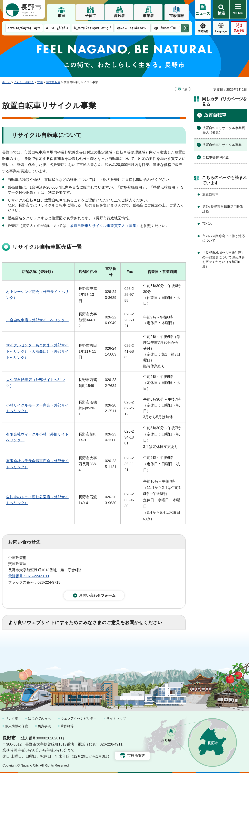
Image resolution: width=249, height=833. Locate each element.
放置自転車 (53, 82)
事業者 (148, 16)
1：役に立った (26, 645)
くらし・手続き (24, 82)
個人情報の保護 (16, 786)
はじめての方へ (39, 778)
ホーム (6, 82)
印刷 (184, 89)
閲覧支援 (203, 31)
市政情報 (176, 16)
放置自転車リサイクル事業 (222, 145)
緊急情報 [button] (239, 30)
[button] (221, 9)
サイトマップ (116, 778)
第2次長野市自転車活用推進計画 (222, 209)
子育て (90, 16)
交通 (40, 82)
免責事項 (44, 786)
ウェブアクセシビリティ (79, 778)
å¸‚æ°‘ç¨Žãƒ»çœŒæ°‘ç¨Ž (92, 28)
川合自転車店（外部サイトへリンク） (37, 320)
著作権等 (67, 786)
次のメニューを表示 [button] (185, 28)
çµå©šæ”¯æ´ (166, 28)
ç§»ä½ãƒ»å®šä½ (132, 28)
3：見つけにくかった (106, 663)
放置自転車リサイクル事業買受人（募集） (105, 226)
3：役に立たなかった (95, 645)
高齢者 (119, 16)
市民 (61, 16)
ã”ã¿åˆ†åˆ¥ (57, 28)
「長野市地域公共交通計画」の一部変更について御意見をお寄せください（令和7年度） (223, 259)
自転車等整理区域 (215, 157)
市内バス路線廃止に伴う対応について (223, 238)
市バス (207, 223)
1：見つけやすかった (31, 663)
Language (221, 31)
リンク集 (11, 778)
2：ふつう (58, 645)
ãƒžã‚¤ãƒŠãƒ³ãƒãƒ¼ (24, 28)
